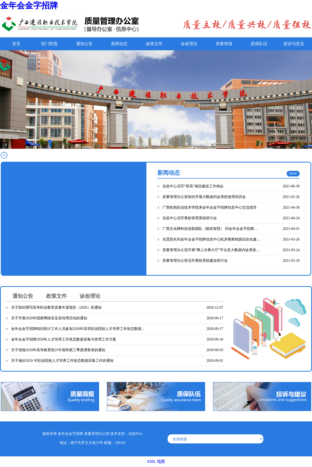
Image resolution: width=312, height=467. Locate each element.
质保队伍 (259, 43)
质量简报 (224, 43)
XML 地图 (156, 461)
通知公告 (84, 43)
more (293, 173)
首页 (16, 43)
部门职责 (49, 43)
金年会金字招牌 (29, 5)
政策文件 (154, 43)
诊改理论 (189, 43)
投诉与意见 (294, 43)
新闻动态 (119, 43)
